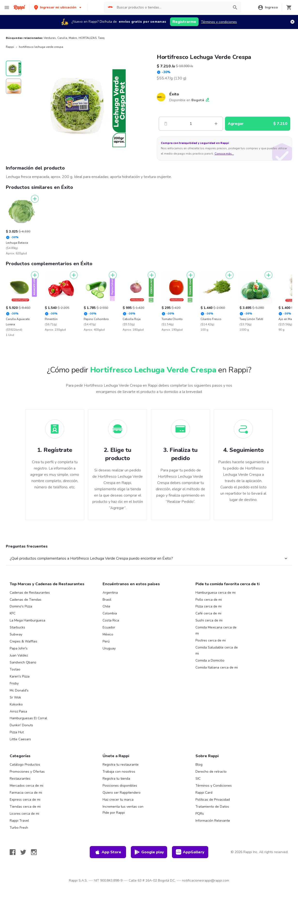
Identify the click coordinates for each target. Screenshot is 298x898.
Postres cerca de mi (210, 640)
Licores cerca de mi (24, 813)
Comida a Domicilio (209, 660)
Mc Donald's (19, 690)
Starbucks (17, 627)
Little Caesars (20, 739)
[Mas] (216, 123)
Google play (149, 852)
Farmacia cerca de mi (26, 792)
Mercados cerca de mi (26, 785)
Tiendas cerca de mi (25, 806)
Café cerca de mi (208, 613)
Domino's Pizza (21, 606)
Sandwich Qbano (23, 662)
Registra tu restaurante (121, 764)
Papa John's (19, 648)
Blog (198, 764)
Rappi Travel (19, 820)
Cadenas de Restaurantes (30, 592)
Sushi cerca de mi (209, 620)
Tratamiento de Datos (212, 806)
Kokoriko (16, 704)
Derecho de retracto (211, 771)
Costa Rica (111, 620)
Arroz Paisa (18, 711)
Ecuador (109, 627)
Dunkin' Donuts (21, 725)
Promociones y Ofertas (27, 771)
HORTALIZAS (88, 38)
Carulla (62, 38)
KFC (12, 613)
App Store (108, 852)
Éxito (174, 94)
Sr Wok (15, 697)
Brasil (107, 599)
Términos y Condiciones (213, 785)
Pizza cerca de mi (208, 606)
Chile (106, 606)
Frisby (14, 683)
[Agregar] (35, 199)
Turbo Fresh (19, 827)
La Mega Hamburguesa (27, 620)
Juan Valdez (19, 655)
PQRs (199, 813)
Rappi (10, 47)
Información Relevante (212, 820)
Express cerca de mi (25, 799)
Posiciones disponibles (120, 785)
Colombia (110, 613)
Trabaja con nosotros (119, 771)
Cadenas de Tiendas (25, 599)
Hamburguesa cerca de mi (215, 592)
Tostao (15, 669)
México (108, 634)
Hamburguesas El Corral (28, 718)
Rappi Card (203, 792)
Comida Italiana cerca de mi (216, 667)
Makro (73, 38)
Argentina (110, 592)
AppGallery (190, 852)
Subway (16, 634)
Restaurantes (20, 778)
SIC (198, 778)
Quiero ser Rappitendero (122, 792)
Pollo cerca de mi (208, 599)
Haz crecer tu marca (118, 799)
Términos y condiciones (219, 22)
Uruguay (109, 648)
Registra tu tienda (116, 778)
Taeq (101, 38)
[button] (58, 7)
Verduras (50, 38)
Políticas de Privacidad (212, 799)
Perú (106, 641)
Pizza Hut (17, 732)
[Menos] (166, 123)
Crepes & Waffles (23, 641)
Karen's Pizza (20, 676)
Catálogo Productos (25, 764)
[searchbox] (171, 7)
